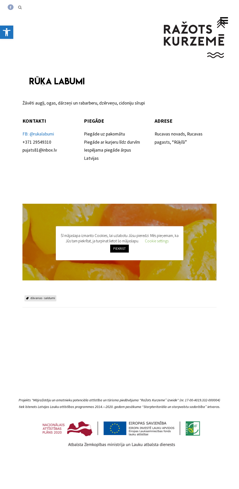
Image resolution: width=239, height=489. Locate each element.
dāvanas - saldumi (42, 298)
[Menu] (224, 20)
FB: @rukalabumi (38, 134)
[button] (6, 32)
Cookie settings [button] (157, 241)
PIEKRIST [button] (119, 249)
